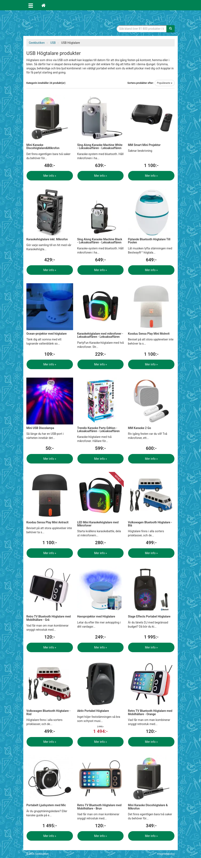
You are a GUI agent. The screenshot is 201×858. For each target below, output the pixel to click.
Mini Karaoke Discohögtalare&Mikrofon (43, 146)
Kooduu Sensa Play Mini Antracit (47, 522)
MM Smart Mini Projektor (144, 145)
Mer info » (49, 175)
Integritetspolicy (166, 853)
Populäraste (164, 83)
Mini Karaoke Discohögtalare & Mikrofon (148, 806)
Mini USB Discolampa (40, 428)
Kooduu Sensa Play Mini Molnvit (148, 333)
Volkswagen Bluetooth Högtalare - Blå (150, 524)
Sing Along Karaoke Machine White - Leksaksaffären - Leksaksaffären (100, 146)
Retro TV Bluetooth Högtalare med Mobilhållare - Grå (48, 618)
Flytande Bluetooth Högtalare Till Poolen (149, 241)
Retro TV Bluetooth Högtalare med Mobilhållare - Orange (150, 712)
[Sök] (170, 28)
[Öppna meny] (30, 5)
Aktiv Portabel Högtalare (93, 710)
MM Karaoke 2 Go (139, 428)
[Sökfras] (142, 28)
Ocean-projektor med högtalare (46, 333)
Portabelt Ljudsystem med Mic (46, 805)
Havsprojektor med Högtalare (96, 616)
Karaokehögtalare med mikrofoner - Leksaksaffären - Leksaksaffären (100, 335)
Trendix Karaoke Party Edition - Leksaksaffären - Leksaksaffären (98, 429)
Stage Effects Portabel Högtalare (149, 616)
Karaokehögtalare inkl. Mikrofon (47, 239)
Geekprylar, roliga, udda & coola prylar (57, 23)
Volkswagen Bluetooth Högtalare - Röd (48, 712)
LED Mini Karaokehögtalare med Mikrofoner (98, 524)
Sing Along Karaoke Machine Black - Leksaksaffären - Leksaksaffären (99, 241)
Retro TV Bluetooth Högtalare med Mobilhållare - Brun (99, 806)
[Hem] (43, 5)
